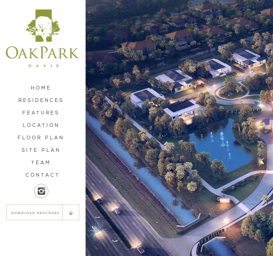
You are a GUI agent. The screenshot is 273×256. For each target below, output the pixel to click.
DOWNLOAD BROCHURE (42, 212)
